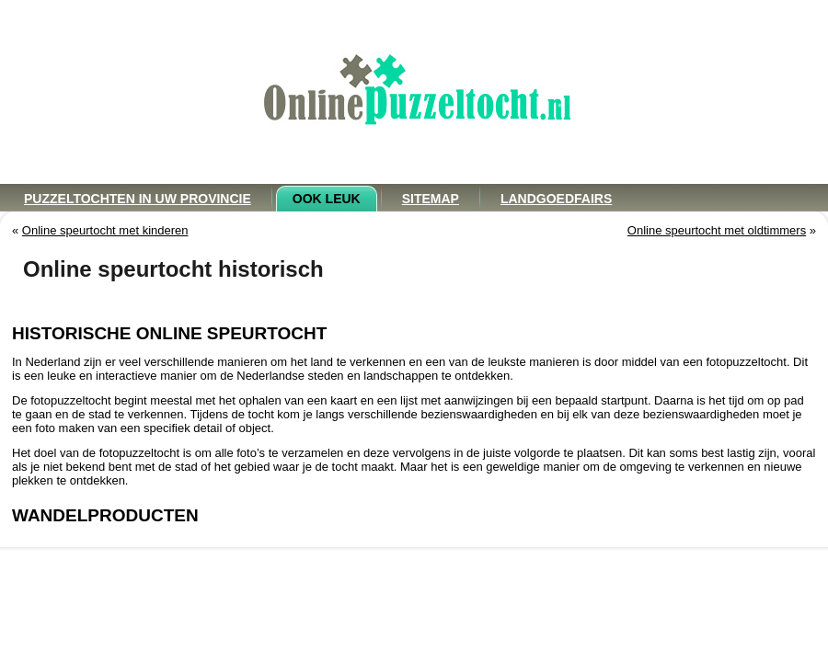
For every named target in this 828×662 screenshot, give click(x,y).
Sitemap (430, 198)
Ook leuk (327, 198)
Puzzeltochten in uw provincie (137, 198)
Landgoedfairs (556, 198)
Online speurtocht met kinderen (105, 230)
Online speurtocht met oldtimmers (716, 230)
